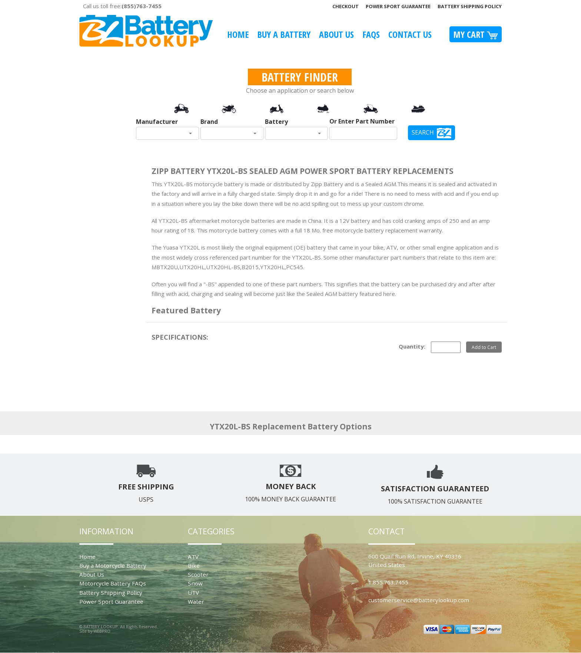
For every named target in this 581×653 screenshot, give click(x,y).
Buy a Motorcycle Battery (112, 565)
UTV (193, 592)
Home (238, 34)
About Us (336, 34)
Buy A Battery (284, 34)
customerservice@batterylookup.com (418, 600)
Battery (276, 122)
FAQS (371, 34)
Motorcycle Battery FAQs (112, 583)
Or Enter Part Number (362, 121)
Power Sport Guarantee (398, 6)
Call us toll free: (122, 6)
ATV (193, 556)
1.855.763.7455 (388, 582)
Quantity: (412, 346)
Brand (209, 122)
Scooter (198, 574)
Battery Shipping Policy (470, 6)
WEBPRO (101, 631)
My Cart (475, 34)
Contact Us (410, 34)
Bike (194, 565)
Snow (195, 583)
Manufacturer (157, 122)
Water (196, 601)
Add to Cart (484, 347)
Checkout (345, 6)
